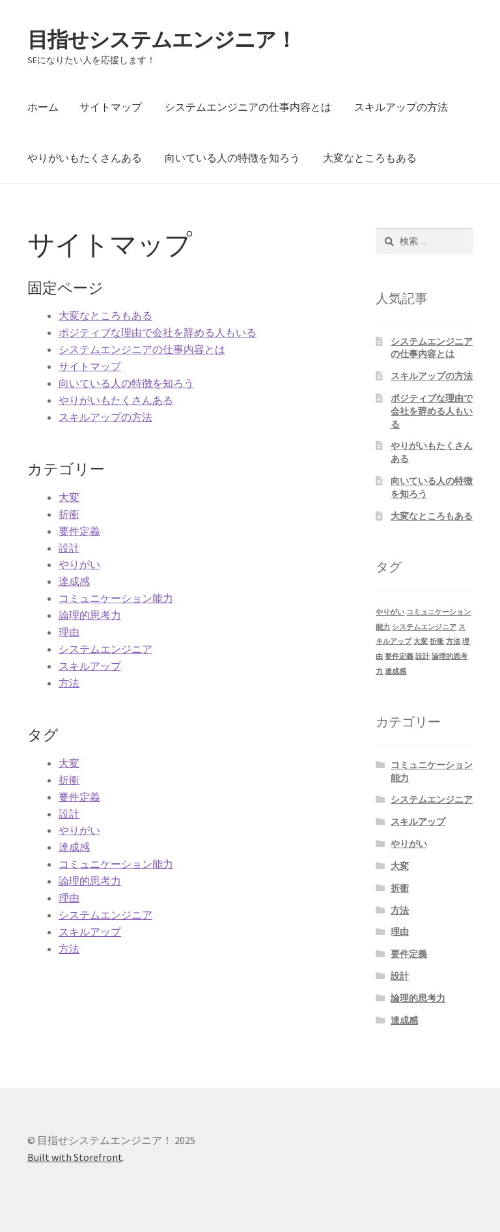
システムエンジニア (105, 648)
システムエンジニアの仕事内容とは (248, 106)
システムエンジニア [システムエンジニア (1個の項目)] (424, 627)
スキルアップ (90, 665)
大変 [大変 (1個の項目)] (420, 641)
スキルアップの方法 (401, 106)
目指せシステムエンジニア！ (161, 40)
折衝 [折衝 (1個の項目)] (437, 641)
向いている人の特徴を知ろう (232, 157)
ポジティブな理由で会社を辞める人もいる (158, 332)
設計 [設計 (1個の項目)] (422, 656)
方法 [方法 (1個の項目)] (453, 641)
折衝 (69, 514)
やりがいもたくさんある (84, 157)
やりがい (79, 564)
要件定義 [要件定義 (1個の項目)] (399, 656)
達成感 (74, 581)
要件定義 (79, 530)
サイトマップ (110, 106)
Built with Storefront (74, 1157)
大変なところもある (370, 157)
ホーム (43, 106)
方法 (69, 682)
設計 (69, 547)
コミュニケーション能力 (116, 598)
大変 (69, 497)
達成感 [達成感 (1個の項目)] (395, 671)
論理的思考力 (90, 615)
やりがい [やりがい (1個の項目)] (390, 612)
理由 (69, 631)
